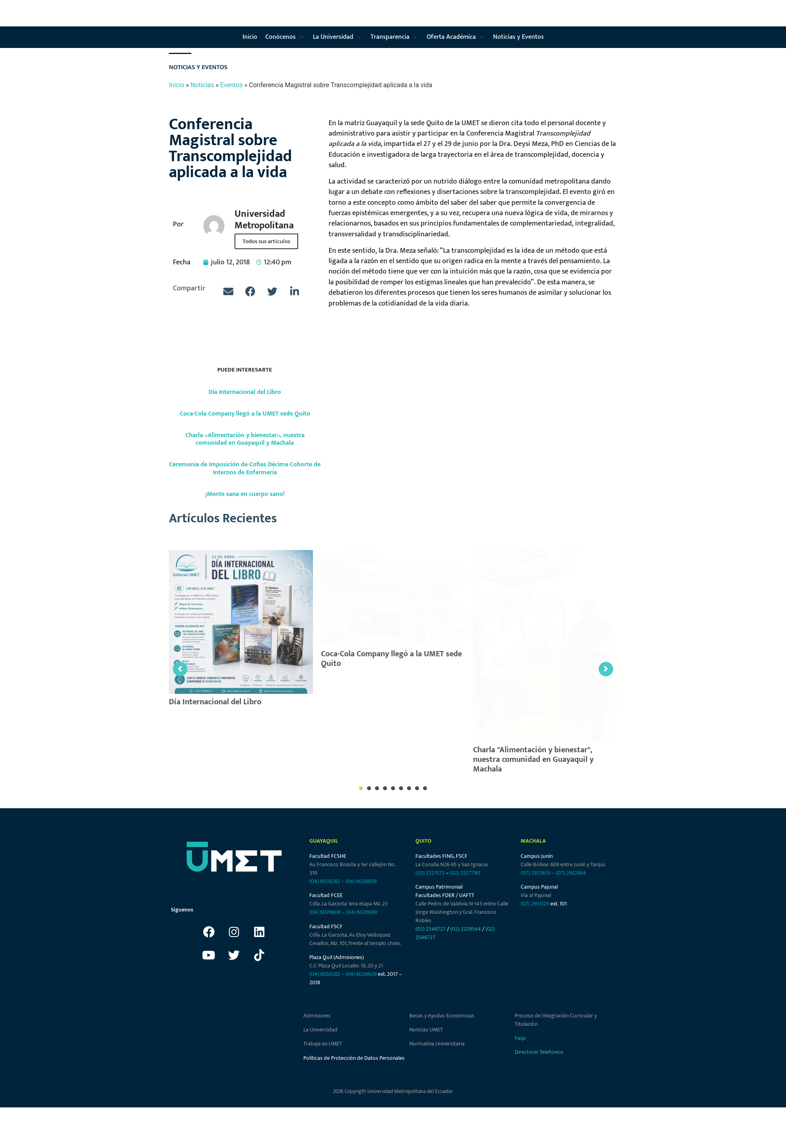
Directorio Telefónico (539, 1052)
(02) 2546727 (430, 928)
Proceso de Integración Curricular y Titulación (556, 1020)
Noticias (202, 85)
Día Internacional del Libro (245, 392)
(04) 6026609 (361, 881)
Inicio (176, 85)
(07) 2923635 (536, 872)
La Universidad (320, 1029)
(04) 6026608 (325, 912)
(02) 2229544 (465, 928)
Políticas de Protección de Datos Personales (354, 1058)
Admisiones (317, 1015)
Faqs (520, 1038)
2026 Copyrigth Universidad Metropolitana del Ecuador (393, 1091)
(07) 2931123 (535, 903)
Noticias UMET (426, 1029)
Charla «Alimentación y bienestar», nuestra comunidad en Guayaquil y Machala (245, 439)
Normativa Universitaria (437, 1043)
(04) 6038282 (324, 881)
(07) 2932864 (571, 872)
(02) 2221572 (430, 872)
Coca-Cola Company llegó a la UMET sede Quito (245, 413)
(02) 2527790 (465, 872)
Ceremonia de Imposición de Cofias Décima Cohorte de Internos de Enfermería (245, 468)
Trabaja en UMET (322, 1043)
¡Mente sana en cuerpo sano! (245, 494)
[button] (306, 17)
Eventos (231, 85)
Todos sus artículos (266, 241)
